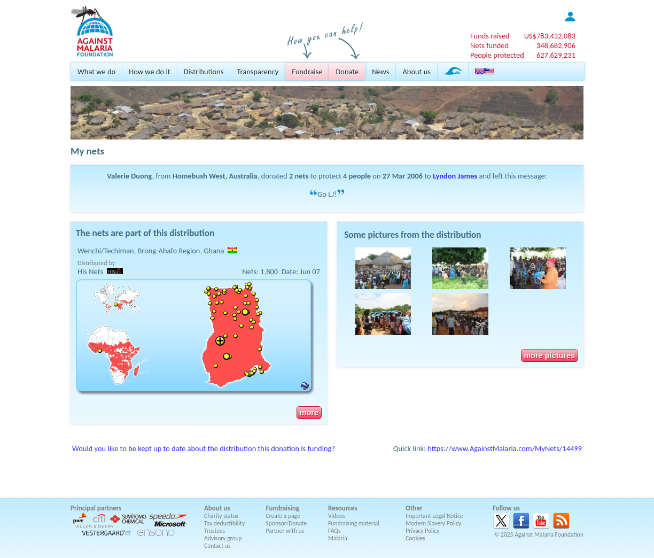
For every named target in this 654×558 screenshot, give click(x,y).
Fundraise (307, 71)
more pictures (549, 355)
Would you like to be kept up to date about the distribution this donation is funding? (203, 448)
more (309, 412)
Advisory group (223, 538)
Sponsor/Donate (286, 523)
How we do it (149, 71)
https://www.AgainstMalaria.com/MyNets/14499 (504, 448)
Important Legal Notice (434, 516)
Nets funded (489, 45)
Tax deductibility (224, 523)
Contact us (217, 545)
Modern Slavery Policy (433, 523)
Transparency (257, 71)
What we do (96, 71)
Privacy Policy (422, 530)
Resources (342, 508)
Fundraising (282, 508)
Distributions (204, 71)
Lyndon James (455, 176)
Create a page (283, 516)
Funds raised (490, 36)
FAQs (334, 530)
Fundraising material (353, 523)
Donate (347, 71)
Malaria (337, 538)
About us (416, 71)
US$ (549, 36)
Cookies (415, 538)
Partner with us (285, 530)
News (380, 71)
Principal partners (96, 508)
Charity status (221, 516)
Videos (336, 516)
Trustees (214, 530)
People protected (497, 55)
